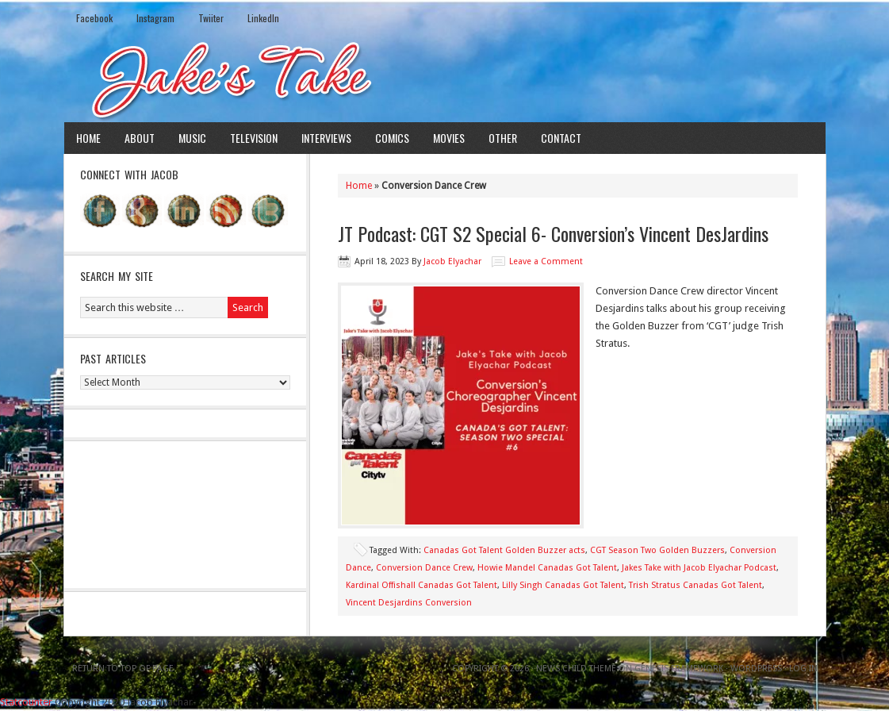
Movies (449, 137)
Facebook (94, 18)
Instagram (155, 18)
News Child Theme (576, 668)
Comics (392, 137)
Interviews (326, 137)
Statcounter (26, 702)
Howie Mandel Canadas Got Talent (547, 568)
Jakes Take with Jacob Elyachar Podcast (699, 568)
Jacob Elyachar (452, 261)
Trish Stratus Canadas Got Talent (695, 585)
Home (88, 137)
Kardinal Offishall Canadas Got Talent (421, 585)
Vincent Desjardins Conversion (409, 603)
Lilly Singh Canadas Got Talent (563, 585)
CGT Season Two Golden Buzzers (657, 550)
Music (192, 137)
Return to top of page (123, 668)
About (140, 137)
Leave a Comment (546, 261)
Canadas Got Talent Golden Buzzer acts (504, 550)
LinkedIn (263, 18)
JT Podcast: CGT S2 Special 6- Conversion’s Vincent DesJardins (553, 233)
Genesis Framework (678, 668)
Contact (561, 137)
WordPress (756, 668)
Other (503, 137)
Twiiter (211, 18)
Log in (803, 668)
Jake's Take (445, 78)
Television (254, 137)
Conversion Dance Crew (424, 568)
